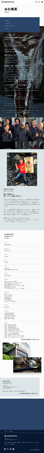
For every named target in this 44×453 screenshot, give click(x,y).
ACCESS (7, 28)
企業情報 (10, 442)
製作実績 (23, 442)
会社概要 (7, 20)
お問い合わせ (7, 444)
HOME (5, 442)
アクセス (32, 442)
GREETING (7, 23)
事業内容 (14, 442)
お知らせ (37, 442)
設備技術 (19, 442)
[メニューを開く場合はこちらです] (42, 2)
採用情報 (12, 444)
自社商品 (28, 442)
